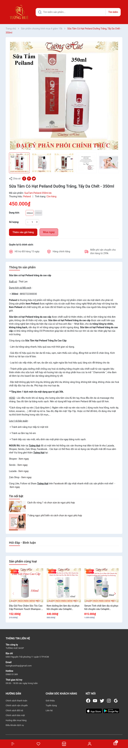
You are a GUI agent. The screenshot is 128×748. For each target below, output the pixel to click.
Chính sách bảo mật (15, 715)
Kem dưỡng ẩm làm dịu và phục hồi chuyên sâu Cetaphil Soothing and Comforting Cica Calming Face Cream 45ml (63, 607)
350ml (30, 213)
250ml (38, 213)
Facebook (59, 483)
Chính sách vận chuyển (17, 705)
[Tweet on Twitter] (34, 178)
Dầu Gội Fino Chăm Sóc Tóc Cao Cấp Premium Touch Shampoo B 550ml (26, 607)
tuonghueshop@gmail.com (19, 665)
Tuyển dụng (51, 705)
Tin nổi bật (16, 496)
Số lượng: (14, 222)
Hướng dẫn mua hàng (16, 720)
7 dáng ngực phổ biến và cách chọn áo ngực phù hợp (54, 515)
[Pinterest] (29, 178)
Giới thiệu (50, 700)
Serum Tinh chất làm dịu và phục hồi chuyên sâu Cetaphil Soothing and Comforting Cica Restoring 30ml (101, 607)
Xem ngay (24, 458)
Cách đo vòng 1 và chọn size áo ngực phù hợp (51, 502)
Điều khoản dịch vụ (15, 725)
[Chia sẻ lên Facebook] (24, 178)
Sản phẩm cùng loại (23, 561)
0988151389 (12, 674)
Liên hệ (49, 710)
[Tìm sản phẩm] (78, 12)
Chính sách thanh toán (16, 700)
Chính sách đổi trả (14, 710)
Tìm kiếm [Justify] (113, 12)
